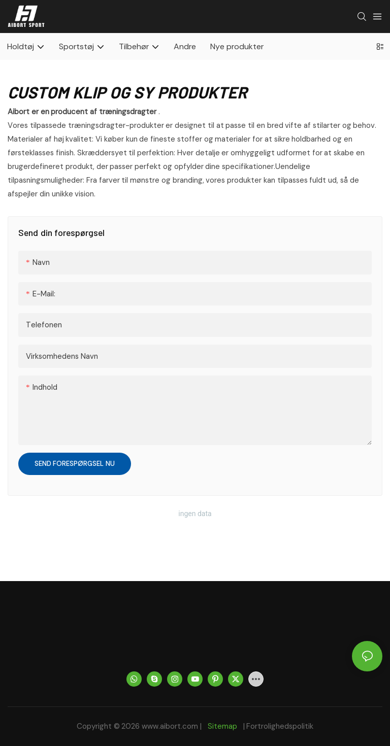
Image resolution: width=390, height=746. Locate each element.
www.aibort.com (171, 726)
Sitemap (223, 726)
